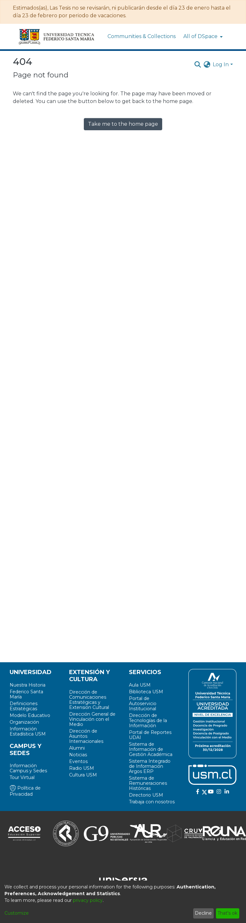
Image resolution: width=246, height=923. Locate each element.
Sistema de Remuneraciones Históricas (148, 783)
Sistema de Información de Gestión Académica (150, 749)
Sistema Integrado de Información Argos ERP (150, 766)
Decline (203, 913)
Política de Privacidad (25, 791)
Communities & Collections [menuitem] (141, 36)
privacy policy (88, 900)
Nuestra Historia (27, 685)
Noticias (78, 755)
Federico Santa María (26, 694)
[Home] (57, 36)
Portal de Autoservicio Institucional (142, 704)
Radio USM (81, 768)
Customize (16, 913)
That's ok (227, 913)
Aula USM (140, 685)
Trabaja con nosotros (152, 802)
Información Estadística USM (28, 731)
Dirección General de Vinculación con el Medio (92, 719)
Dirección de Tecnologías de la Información (148, 720)
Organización (24, 722)
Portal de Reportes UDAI (150, 734)
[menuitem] (202, 36)
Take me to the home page (123, 124)
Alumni (77, 748)
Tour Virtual (22, 777)
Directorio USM (146, 795)
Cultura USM (83, 775)
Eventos (78, 761)
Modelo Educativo (30, 715)
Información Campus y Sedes (28, 768)
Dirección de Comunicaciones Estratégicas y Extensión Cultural (89, 699)
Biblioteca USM (146, 692)
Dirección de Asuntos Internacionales (86, 736)
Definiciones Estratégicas (23, 706)
